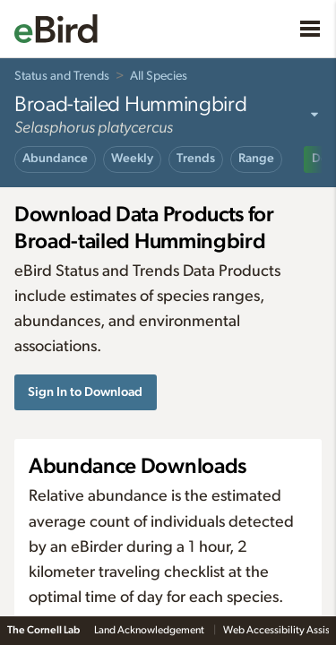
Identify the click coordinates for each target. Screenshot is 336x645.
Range (256, 158)
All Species (158, 76)
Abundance (55, 158)
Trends (196, 158)
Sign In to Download (85, 392)
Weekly (132, 158)
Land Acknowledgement (150, 629)
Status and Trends (61, 76)
